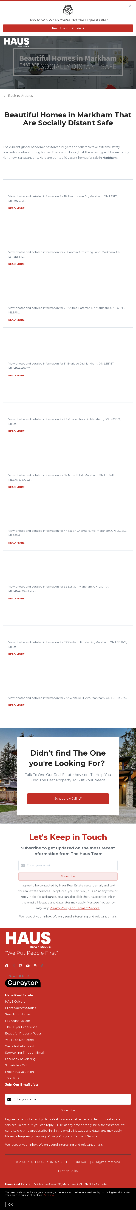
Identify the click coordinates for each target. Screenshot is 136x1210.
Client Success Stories (20, 1008)
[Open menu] (131, 42)
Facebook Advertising (20, 1059)
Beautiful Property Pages (23, 1033)
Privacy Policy (68, 1171)
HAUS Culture (15, 1001)
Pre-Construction (17, 1020)
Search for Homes (17, 1014)
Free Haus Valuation (19, 1071)
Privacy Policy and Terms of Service (75, 908)
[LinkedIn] (20, 966)
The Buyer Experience (21, 1027)
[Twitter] (13, 966)
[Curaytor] (23, 986)
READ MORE (16, 208)
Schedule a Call (16, 1065)
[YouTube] (28, 966)
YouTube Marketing (19, 1040)
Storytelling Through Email (24, 1052)
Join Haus (12, 1078)
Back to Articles (20, 96)
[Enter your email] (71, 865)
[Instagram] (35, 966)
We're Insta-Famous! (19, 1046)
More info (48, 1195)
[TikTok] (42, 966)
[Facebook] (6, 966)
